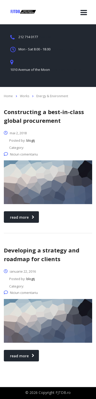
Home (8, 96)
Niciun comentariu (21, 154)
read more (22, 217)
